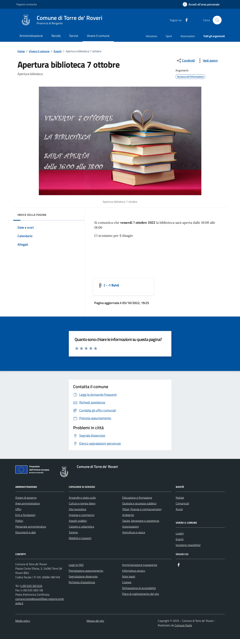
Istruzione (151, 36)
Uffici (18, 509)
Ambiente (128, 515)
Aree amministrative (27, 503)
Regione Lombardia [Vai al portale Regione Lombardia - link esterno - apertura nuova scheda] (26, 4)
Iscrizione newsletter (188, 545)
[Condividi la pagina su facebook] (185, 20)
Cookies (126, 582)
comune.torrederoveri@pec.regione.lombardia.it (39, 601)
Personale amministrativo (30, 526)
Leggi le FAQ (76, 565)
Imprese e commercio (81, 515)
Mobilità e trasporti (80, 538)
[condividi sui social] (186, 60)
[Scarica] (108, 287)
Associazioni (188, 36)
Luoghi (180, 533)
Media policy (22, 621)
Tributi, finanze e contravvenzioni (141, 509)
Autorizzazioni (130, 526)
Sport (169, 36)
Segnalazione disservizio (83, 576)
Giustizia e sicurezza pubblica (139, 503)
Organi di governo (25, 497)
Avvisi (179, 509)
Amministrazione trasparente (139, 565)
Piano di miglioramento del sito (140, 594)
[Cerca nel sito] (217, 20)
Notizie (180, 497)
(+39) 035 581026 (31, 586)
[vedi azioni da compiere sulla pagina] (207, 60)
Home (21, 51)
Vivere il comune (39, 51)
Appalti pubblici (78, 521)
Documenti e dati (25, 532)
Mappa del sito (95, 621)
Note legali (128, 576)
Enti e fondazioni (25, 515)
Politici (19, 521)
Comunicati (182, 503)
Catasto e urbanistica (81, 526)
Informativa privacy (133, 570)
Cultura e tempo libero (82, 503)
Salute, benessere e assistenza (140, 521)
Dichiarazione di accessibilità (139, 588)
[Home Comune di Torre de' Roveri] (63, 20)
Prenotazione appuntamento (86, 570)
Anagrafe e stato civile (82, 497)
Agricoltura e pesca (133, 532)
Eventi (58, 51)
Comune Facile (183, 625)
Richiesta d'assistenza (82, 582)
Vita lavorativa (77, 509)
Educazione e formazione (137, 497)
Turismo (73, 532)
